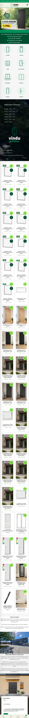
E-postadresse (12, 705)
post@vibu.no (9, 152)
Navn (12, 701)
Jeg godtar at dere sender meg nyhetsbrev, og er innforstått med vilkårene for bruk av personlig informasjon (14, 710)
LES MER (14, 631)
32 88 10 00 (9, 150)
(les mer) (16, 711)
